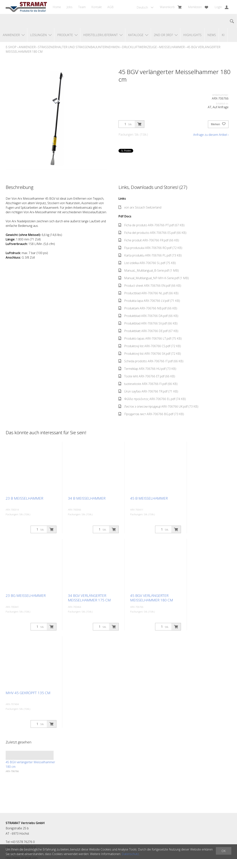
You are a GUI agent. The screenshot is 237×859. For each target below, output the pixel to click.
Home (57, 7)
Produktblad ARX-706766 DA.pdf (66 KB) (148, 316)
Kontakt (96, 7)
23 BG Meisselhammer (26, 595)
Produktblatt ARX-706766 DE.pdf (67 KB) (148, 331)
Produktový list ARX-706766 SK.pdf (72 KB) (150, 353)
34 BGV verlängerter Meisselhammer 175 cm (89, 598)
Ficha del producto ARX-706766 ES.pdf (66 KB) (152, 233)
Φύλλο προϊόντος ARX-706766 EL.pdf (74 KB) (152, 399)
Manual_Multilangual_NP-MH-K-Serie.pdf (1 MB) (154, 278)
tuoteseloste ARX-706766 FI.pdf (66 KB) (148, 384)
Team (82, 7)
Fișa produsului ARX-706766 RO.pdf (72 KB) (150, 248)
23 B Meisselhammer (24, 498)
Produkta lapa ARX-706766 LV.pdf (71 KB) (149, 301)
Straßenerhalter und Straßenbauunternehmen (79, 47)
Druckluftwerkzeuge (139, 47)
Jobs (69, 7)
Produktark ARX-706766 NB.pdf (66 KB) (148, 308)
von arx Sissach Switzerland (140, 207)
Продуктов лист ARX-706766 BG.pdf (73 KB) (151, 414)
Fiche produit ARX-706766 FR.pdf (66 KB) (149, 240)
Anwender (27, 47)
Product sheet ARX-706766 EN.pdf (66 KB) (150, 286)
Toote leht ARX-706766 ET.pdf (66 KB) (147, 376)
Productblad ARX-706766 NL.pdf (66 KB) (149, 293)
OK (224, 851)
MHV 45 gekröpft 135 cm (28, 692)
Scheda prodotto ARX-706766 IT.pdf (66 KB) (151, 361)
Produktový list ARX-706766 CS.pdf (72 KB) (150, 346)
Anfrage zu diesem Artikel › (211, 135)
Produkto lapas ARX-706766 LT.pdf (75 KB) (150, 338)
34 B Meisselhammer (86, 498)
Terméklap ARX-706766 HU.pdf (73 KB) (147, 369)
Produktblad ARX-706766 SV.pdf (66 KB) (148, 323)
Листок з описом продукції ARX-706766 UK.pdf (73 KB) (158, 406)
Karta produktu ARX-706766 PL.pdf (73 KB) (150, 255)
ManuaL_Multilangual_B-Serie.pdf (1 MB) (149, 270)
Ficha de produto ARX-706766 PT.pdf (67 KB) (152, 225)
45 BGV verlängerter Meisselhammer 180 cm (151, 598)
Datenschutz (130, 854)
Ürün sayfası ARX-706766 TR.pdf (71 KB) (148, 391)
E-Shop (11, 47)
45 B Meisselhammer (149, 498)
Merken (218, 124)
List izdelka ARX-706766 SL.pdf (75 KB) (147, 263)
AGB (110, 7)
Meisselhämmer (172, 47)
